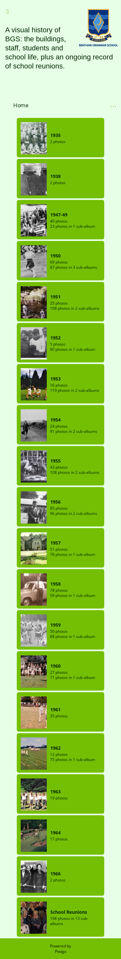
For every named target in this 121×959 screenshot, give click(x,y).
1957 (55, 543)
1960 (55, 666)
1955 (55, 461)
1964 (55, 832)
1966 (55, 873)
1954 (55, 420)
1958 (55, 584)
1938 (55, 176)
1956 (55, 502)
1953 (55, 379)
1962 (55, 748)
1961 (55, 709)
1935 (55, 135)
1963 (55, 791)
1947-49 (58, 215)
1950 (55, 256)
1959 (55, 625)
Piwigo (60, 951)
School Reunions (68, 912)
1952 (55, 338)
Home (20, 105)
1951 (55, 297)
